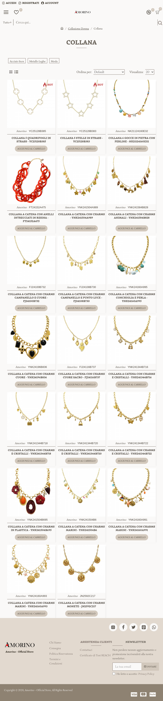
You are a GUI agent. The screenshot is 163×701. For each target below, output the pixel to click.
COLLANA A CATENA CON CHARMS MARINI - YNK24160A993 (31, 604)
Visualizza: (136, 72)
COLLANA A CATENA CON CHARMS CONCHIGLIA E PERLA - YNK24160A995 (131, 298)
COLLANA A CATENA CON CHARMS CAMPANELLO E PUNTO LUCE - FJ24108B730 (81, 298)
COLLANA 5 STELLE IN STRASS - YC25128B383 (81, 139)
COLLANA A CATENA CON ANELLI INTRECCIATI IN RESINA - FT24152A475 (31, 218)
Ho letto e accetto (133, 674)
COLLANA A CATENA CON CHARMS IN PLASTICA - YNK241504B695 (31, 528)
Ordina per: (84, 72)
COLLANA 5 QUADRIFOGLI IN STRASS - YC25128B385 (31, 139)
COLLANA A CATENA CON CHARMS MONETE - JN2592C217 (81, 604)
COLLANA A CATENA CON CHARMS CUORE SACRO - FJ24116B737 (81, 375)
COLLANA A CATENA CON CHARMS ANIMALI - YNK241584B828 (131, 216)
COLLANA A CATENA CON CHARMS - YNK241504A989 (81, 216)
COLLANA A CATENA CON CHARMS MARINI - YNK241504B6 (81, 528)
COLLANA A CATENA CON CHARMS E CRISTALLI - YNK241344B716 (131, 375)
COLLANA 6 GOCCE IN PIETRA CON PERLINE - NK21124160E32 (131, 139)
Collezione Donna (78, 28)
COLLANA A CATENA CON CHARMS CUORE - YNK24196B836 (31, 375)
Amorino (22, 131)
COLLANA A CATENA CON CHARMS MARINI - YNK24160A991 (131, 528)
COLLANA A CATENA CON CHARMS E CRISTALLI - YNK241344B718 (31, 452)
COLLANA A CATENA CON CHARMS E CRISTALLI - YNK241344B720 (81, 452)
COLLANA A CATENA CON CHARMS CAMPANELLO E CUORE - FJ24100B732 (31, 298)
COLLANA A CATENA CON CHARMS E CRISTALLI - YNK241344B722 (131, 452)
